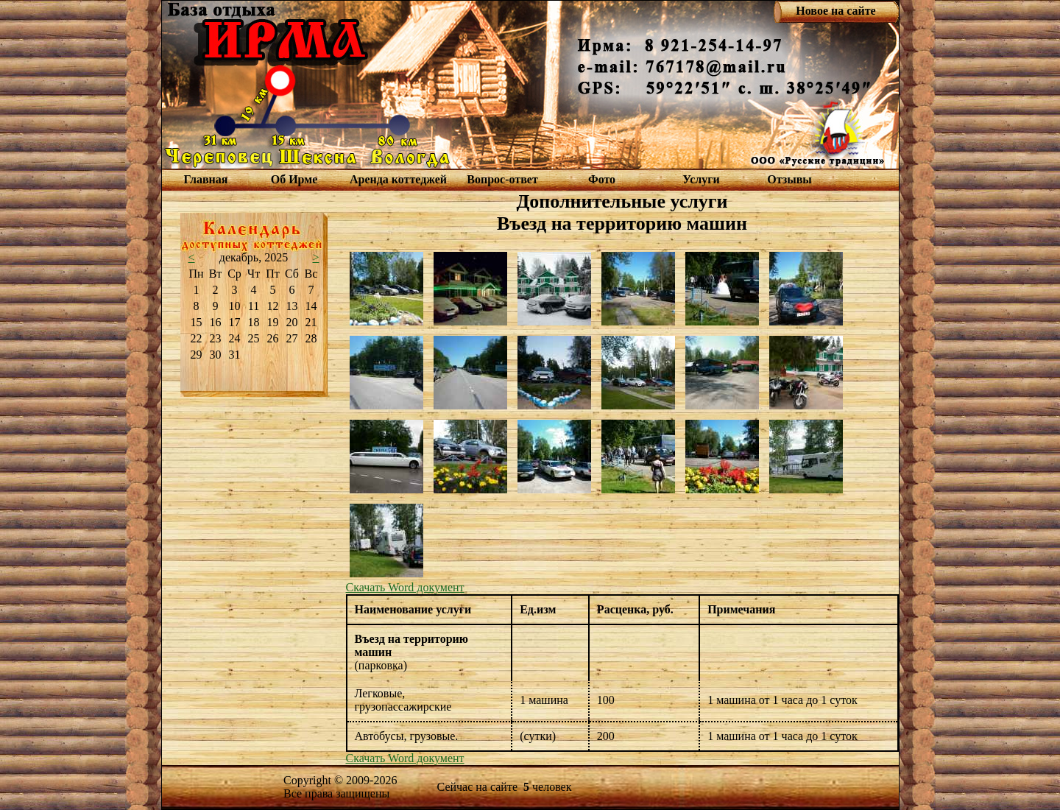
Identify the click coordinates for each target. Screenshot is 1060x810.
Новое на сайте (835, 10)
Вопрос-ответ (502, 179)
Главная (206, 179)
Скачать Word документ (405, 587)
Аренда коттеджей (398, 179)
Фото (601, 179)
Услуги (701, 179)
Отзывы (789, 179)
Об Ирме (294, 179)
